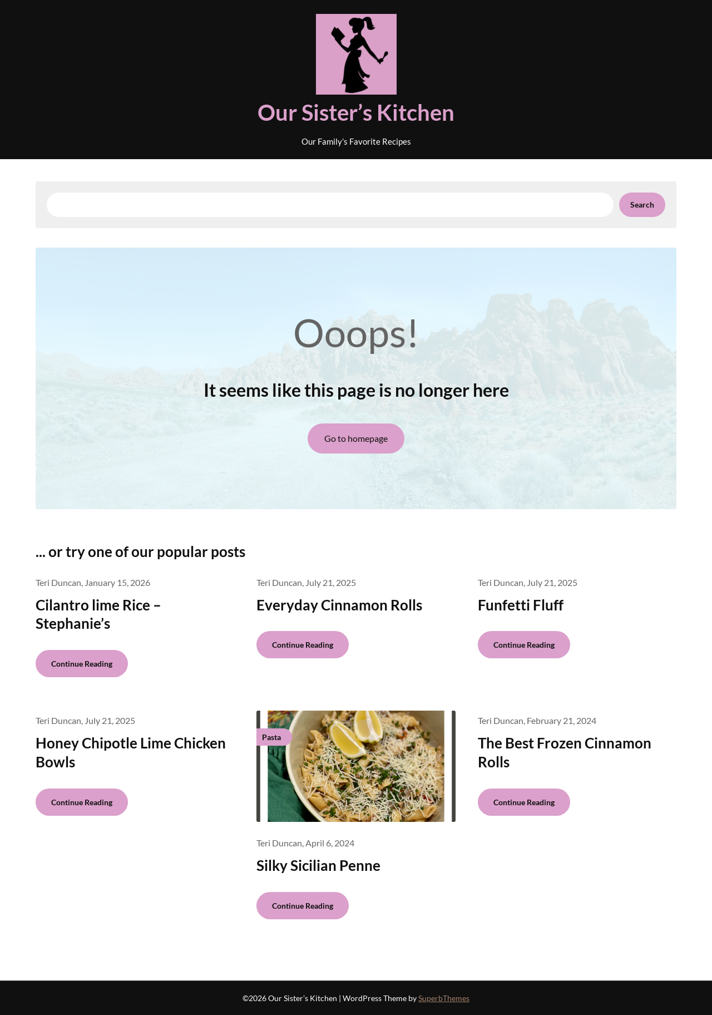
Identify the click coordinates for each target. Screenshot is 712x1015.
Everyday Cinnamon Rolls (339, 605)
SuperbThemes (443, 998)
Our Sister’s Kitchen (356, 112)
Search (642, 204)
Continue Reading (81, 663)
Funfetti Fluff (520, 605)
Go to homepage (356, 438)
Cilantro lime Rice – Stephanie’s (98, 614)
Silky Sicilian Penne (318, 865)
